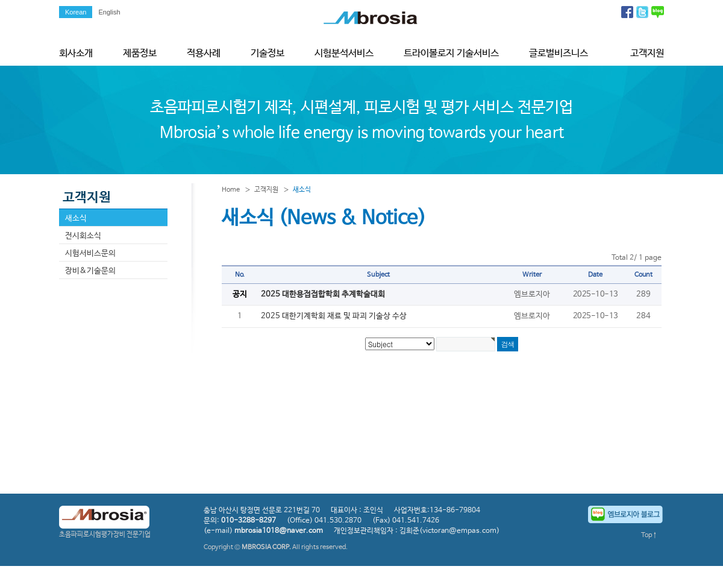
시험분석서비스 (344, 53)
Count (643, 274)
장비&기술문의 (90, 270)
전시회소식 (83, 235)
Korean (75, 12)
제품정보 (140, 53)
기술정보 (267, 53)
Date (595, 274)
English (109, 12)
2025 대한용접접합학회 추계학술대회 (323, 294)
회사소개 (76, 53)
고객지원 (647, 53)
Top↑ (649, 535)
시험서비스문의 (90, 253)
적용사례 (204, 53)
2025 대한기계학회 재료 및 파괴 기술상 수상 (334, 316)
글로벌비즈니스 (558, 53)
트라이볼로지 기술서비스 (451, 53)
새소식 (76, 218)
